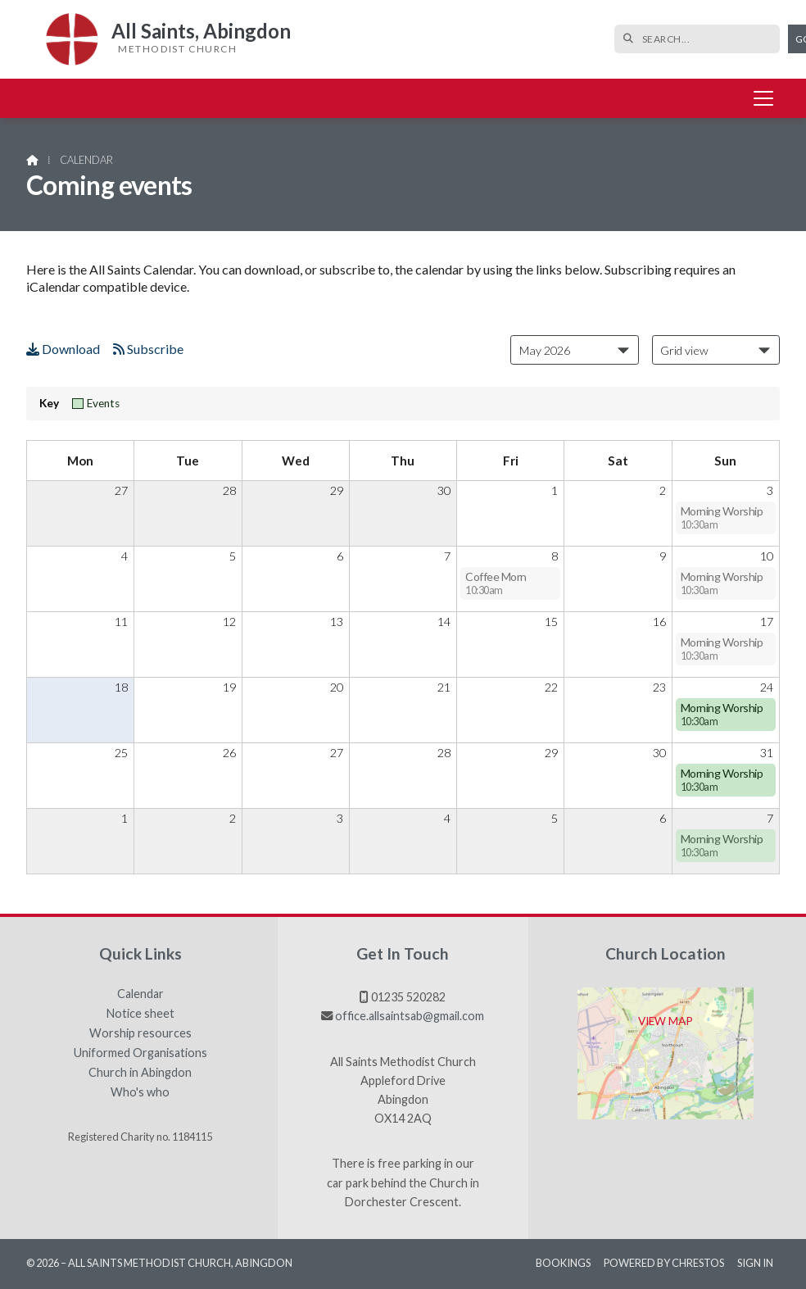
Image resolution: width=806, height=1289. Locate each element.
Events (96, 403)
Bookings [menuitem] (563, 1262)
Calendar (140, 994)
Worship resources (140, 1033)
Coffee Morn (496, 583)
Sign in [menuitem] (755, 1262)
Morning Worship (722, 517)
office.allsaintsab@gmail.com (409, 1016)
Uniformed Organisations (140, 1053)
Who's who (140, 1092)
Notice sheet (140, 1013)
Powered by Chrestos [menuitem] (664, 1262)
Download (63, 348)
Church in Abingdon (140, 1072)
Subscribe (148, 348)
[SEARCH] (666, 39)
